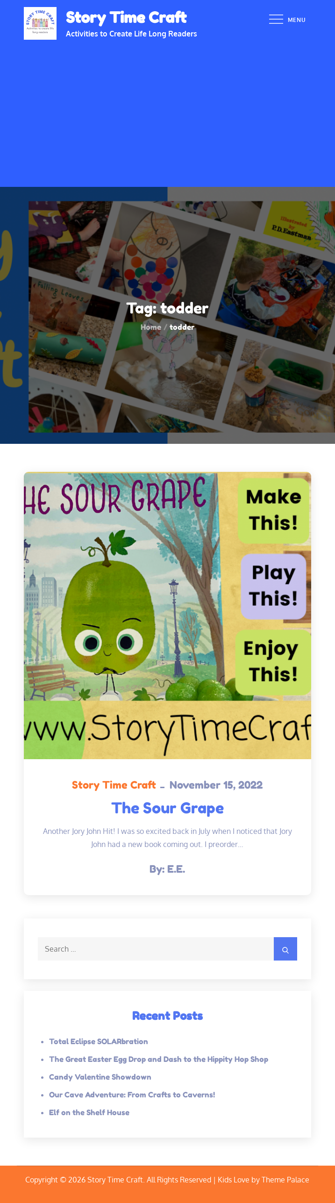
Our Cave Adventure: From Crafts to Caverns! (132, 1094)
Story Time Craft (126, 17)
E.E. (176, 869)
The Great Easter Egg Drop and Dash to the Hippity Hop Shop (158, 1059)
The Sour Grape (167, 808)
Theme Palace (285, 1179)
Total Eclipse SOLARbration (98, 1041)
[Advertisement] (167, 109)
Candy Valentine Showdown (100, 1077)
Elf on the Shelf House (89, 1112)
